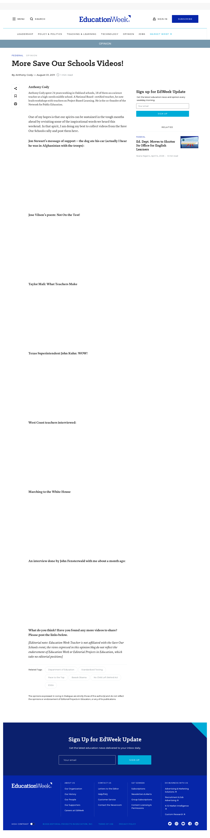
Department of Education (61, 670)
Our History (70, 794)
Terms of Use (105, 824)
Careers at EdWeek (74, 810)
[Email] (87, 760)
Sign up (134, 760)
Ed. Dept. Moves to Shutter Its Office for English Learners (155, 145)
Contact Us (104, 783)
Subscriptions (138, 789)
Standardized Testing (92, 670)
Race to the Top (56, 677)
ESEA (51, 685)
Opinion (139, 34)
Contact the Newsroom (110, 805)
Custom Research (175, 814)
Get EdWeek (138, 783)
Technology (120, 34)
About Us (70, 783)
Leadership (36, 34)
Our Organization (73, 789)
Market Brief (171, 34)
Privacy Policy (127, 824)
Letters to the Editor (108, 789)
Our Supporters (72, 805)
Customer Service (107, 799)
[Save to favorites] (15, 96)
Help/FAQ (103, 794)
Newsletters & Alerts (141, 794)
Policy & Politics (60, 34)
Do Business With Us (176, 783)
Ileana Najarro (143, 156)
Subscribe (185, 19)
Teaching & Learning (92, 34)
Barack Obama (79, 677)
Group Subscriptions (141, 799)
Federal (17, 55)
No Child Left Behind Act (106, 677)
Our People (70, 799)
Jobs (152, 34)
